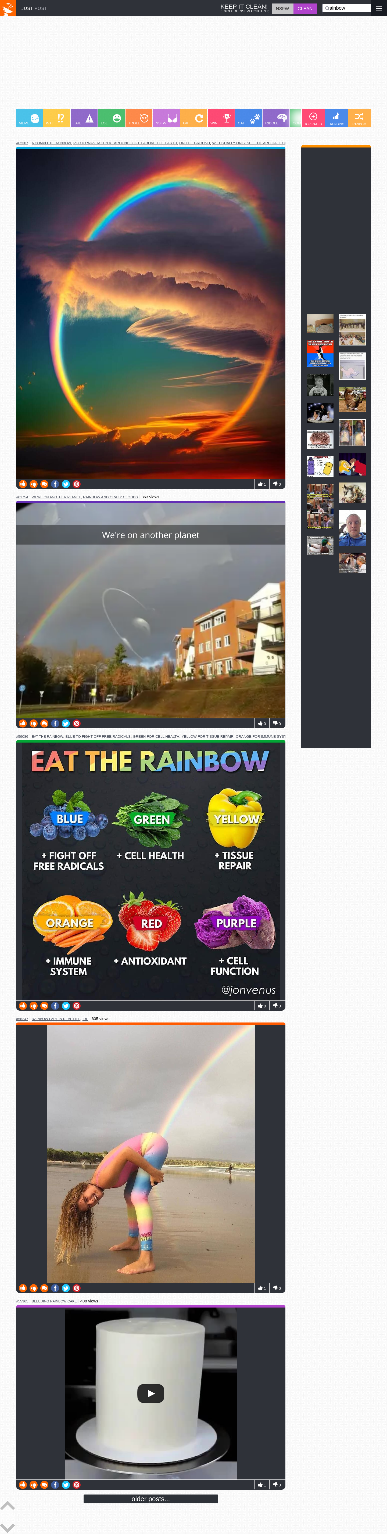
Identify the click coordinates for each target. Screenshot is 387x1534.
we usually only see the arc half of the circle (261, 143)
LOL (111, 119)
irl (85, 1019)
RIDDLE (276, 119)
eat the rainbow (47, 736)
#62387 (22, 143)
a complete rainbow (51, 143)
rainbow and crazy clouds (110, 497)
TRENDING (336, 119)
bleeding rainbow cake (54, 1301)
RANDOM (359, 119)
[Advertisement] (177, 65)
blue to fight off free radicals (98, 736)
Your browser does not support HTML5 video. (151, 1393)
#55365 (22, 1301)
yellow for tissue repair (208, 736)
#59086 (22, 736)
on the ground (194, 143)
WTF (55, 119)
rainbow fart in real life (56, 1019)
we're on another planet (56, 497)
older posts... (151, 1499)
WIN (220, 119)
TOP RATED (313, 119)
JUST (34, 8)
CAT (249, 119)
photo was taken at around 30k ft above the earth (125, 143)
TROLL (138, 119)
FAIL (83, 119)
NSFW (166, 119)
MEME (29, 119)
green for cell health (156, 736)
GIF (193, 119)
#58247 (22, 1019)
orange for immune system (264, 736)
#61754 (22, 497)
